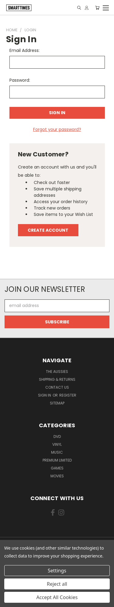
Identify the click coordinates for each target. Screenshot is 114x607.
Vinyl (57, 444)
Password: (19, 80)
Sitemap (57, 403)
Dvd (57, 436)
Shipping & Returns (57, 379)
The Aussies (57, 371)
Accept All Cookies (57, 597)
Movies (57, 476)
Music (57, 452)
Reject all (57, 584)
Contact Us (57, 387)
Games (57, 468)
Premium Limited (57, 460)
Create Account (48, 230)
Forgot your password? (57, 129)
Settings (57, 570)
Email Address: (24, 50)
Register (67, 395)
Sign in (45, 395)
